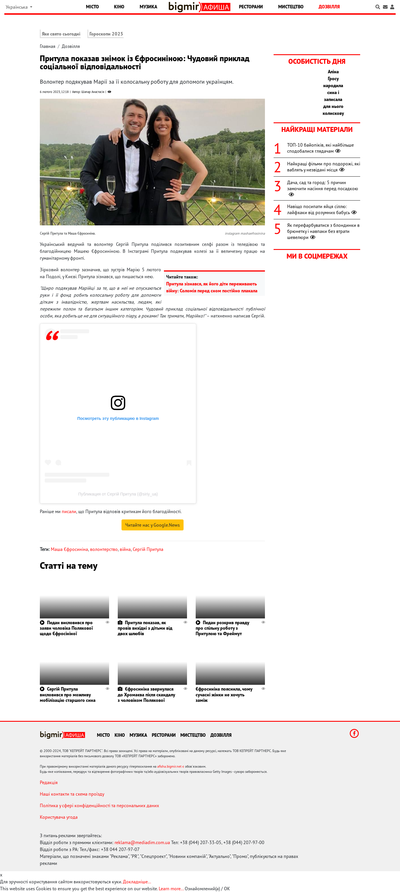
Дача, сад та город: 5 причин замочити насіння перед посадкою (322, 188)
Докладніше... (137, 881)
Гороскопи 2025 (106, 34)
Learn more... (171, 888)
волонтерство (104, 549)
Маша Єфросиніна (69, 549)
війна (125, 549)
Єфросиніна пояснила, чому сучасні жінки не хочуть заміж (224, 694)
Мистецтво (291, 7)
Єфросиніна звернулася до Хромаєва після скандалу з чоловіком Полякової (146, 694)
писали (69, 511)
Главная (47, 46)
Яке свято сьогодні (61, 34)
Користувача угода (59, 817)
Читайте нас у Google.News (152, 525)
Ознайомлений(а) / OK (207, 888)
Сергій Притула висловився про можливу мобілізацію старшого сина (68, 694)
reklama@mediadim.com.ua (142, 842)
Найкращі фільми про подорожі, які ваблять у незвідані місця (323, 167)
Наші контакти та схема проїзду (72, 794)
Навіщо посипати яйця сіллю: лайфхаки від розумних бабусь (322, 209)
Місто (92, 7)
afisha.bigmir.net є (170, 766)
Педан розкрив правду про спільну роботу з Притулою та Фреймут (222, 628)
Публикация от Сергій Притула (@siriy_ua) (118, 494)
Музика (148, 7)
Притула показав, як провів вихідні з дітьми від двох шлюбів (145, 628)
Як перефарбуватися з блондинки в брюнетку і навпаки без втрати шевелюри (323, 231)
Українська (17, 7)
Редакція (49, 782)
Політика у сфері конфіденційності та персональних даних (99, 805)
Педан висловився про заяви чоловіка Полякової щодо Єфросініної (66, 628)
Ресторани (251, 7)
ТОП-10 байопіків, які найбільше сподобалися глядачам (320, 148)
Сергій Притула (148, 549)
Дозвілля (329, 7)
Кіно (119, 7)
